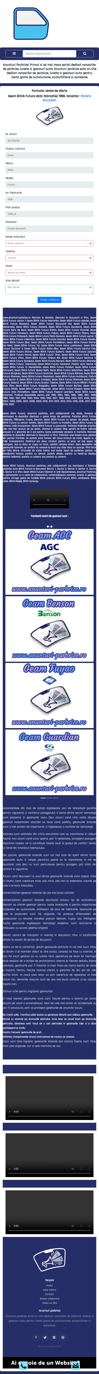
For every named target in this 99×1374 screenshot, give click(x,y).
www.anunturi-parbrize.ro (16, 317)
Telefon (10, 251)
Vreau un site (49, 1303)
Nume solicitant (15, 237)
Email (9, 266)
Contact (49, 1294)
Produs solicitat (15, 149)
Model (9, 178)
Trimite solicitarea (49, 299)
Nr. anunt (11, 134)
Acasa (49, 1285)
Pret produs (13, 207)
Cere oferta (49, 1290)
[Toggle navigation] (14, 53)
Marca (9, 163)
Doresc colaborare (49, 1299)
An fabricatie (14, 193)
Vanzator (11, 222)
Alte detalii (12, 281)
